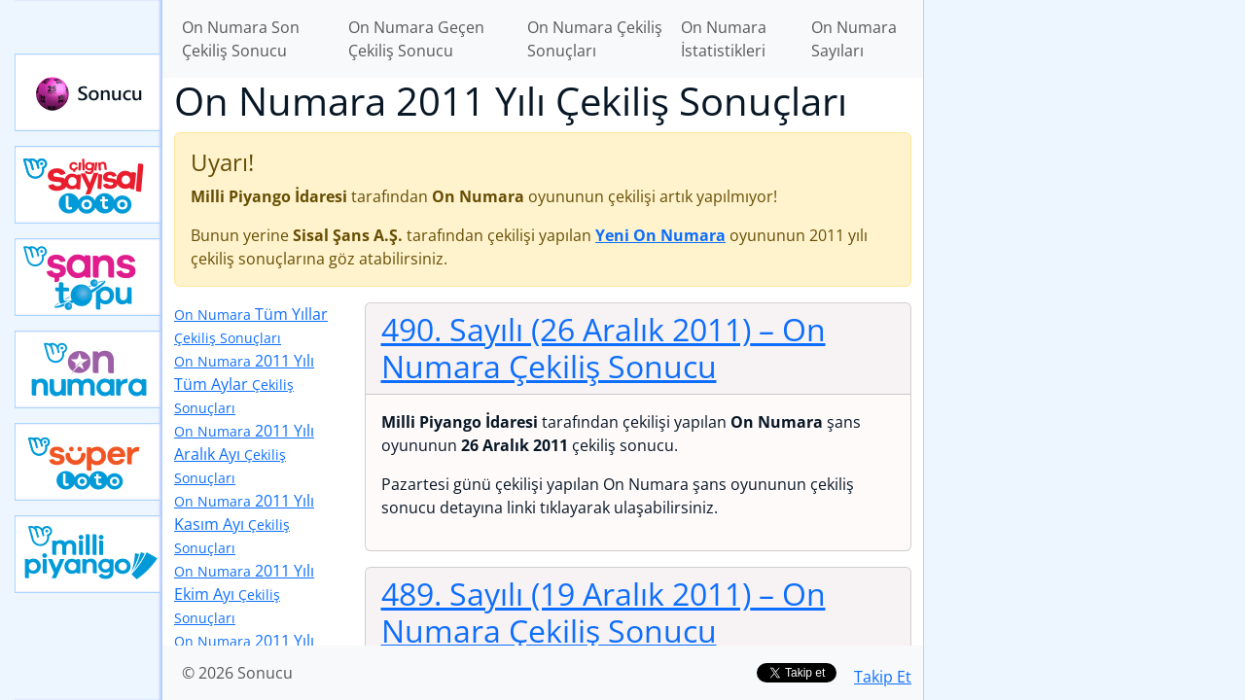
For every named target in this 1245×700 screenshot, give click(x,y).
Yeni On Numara (88, 369)
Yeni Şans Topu (88, 277)
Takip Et (882, 676)
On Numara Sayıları (854, 39)
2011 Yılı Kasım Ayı (244, 523)
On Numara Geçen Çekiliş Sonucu (416, 39)
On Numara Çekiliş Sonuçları (594, 39)
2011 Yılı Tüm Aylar (244, 383)
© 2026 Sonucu (237, 672)
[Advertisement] (1084, 307)
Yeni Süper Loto (88, 462)
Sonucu (88, 92)
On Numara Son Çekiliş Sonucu (241, 39)
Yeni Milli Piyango (88, 554)
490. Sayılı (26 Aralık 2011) (603, 347)
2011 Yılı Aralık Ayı (244, 453)
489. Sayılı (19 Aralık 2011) (603, 612)
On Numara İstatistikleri (723, 39)
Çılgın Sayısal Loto (88, 185)
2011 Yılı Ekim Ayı (244, 593)
